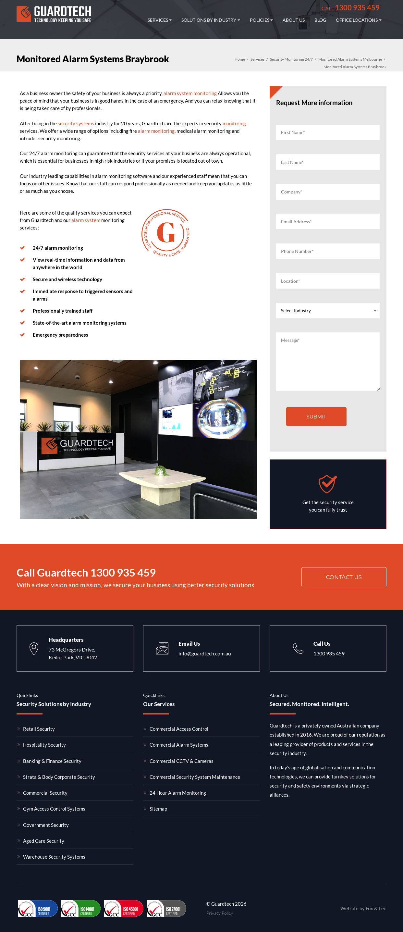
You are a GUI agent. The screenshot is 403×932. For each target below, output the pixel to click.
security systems (76, 123)
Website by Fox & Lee (363, 908)
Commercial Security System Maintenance (195, 777)
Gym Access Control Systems (54, 809)
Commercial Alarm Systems (179, 745)
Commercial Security (45, 793)
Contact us (344, 577)
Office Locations (357, 20)
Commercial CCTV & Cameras (182, 761)
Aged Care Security (43, 841)
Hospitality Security (44, 745)
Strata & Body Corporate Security (59, 777)
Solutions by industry (208, 20)
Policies (259, 20)
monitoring (234, 123)
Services (158, 20)
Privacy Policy (219, 913)
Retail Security (39, 729)
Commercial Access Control (179, 729)
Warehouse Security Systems (54, 857)
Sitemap (158, 809)
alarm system (85, 220)
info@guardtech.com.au (204, 653)
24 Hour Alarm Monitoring (178, 793)
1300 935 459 (351, 7)
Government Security (46, 825)
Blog (320, 20)
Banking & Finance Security (52, 761)
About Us (294, 20)
